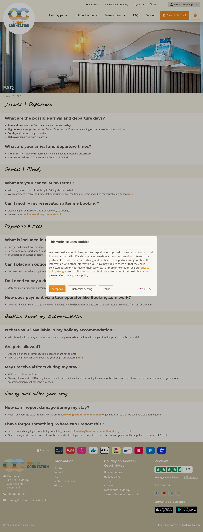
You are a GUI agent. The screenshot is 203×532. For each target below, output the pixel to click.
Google (61, 271)
